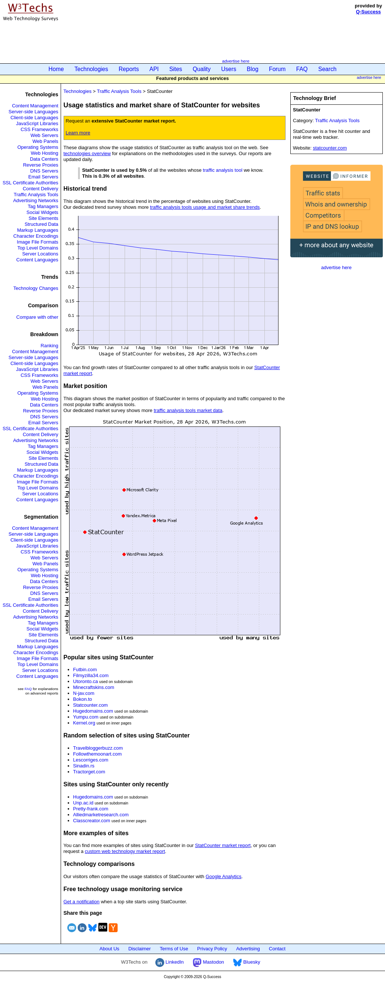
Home (56, 69)
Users (228, 69)
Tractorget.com (89, 771)
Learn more (78, 132)
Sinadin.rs (84, 766)
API (154, 69)
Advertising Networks (35, 200)
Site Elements (43, 218)
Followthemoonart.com (97, 754)
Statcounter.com (90, 705)
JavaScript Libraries (37, 123)
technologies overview (87, 153)
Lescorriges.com (90, 760)
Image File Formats (37, 242)
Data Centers (44, 159)
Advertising (248, 948)
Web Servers (44, 135)
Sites (175, 69)
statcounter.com (330, 148)
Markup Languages (37, 230)
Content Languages (37, 259)
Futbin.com (85, 669)
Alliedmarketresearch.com (101, 814)
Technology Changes (35, 288)
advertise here (235, 60)
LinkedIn (169, 962)
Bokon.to (82, 699)
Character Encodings (35, 236)
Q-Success (368, 11)
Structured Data (41, 224)
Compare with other (37, 317)
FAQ (302, 69)
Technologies (91, 69)
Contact (277, 948)
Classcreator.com (91, 820)
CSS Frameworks (39, 129)
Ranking (49, 345)
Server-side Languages (33, 111)
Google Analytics (224, 876)
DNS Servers (44, 171)
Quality (202, 69)
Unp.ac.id (83, 803)
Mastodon (208, 962)
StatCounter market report (222, 845)
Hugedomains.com (93, 711)
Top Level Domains (37, 248)
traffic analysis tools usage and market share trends (205, 207)
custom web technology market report (125, 851)
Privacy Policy (212, 948)
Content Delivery (40, 188)
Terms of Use (174, 948)
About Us (109, 948)
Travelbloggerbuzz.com (98, 748)
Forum (277, 69)
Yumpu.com (86, 717)
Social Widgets (42, 212)
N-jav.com (84, 693)
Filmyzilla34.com (91, 675)
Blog (252, 69)
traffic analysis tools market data (188, 410)
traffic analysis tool (223, 170)
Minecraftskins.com (93, 687)
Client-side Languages (34, 117)
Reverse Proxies (40, 165)
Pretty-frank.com (90, 808)
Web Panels (45, 141)
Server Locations (40, 254)
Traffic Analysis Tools (36, 194)
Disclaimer (139, 948)
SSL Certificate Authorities (30, 182)
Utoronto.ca (85, 681)
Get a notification (82, 901)
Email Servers (43, 177)
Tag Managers (43, 206)
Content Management (35, 105)
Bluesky (246, 962)
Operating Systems (37, 147)
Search (327, 69)
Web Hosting (44, 153)
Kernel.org (84, 723)
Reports (129, 69)
